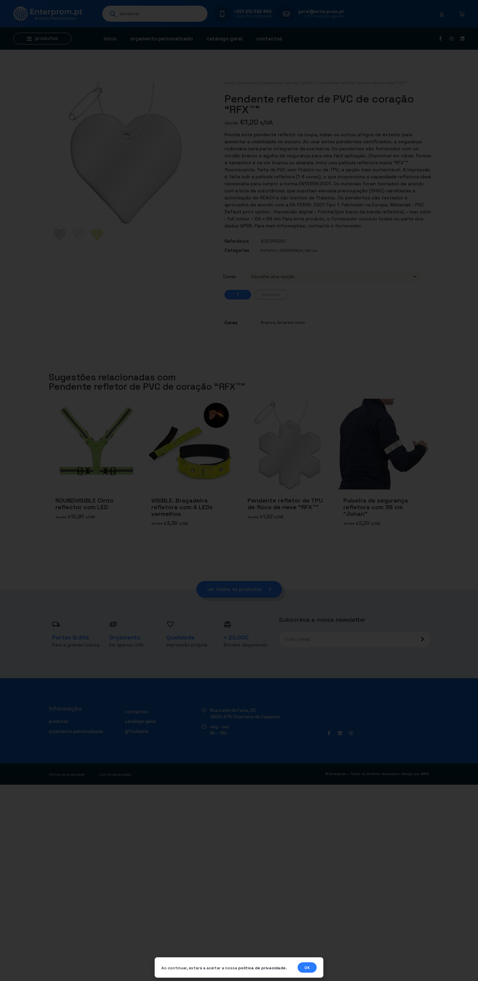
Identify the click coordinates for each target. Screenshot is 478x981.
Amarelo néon (291, 322)
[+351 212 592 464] (222, 14)
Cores (229, 276)
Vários (291, 82)
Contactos (269, 38)
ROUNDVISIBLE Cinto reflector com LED (84, 504)
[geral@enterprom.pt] (286, 14)
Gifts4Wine (136, 731)
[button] (42, 38)
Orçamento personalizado (161, 38)
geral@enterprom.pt (321, 11)
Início (110, 38)
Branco (268, 322)
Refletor (308, 82)
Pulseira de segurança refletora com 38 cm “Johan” (375, 507)
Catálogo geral (224, 38)
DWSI (425, 774)
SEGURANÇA (271, 82)
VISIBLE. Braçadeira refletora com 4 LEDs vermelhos (182, 507)
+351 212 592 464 (253, 11)
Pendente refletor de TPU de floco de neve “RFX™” (285, 504)
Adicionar (271, 294)
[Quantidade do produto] (237, 295)
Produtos (247, 82)
